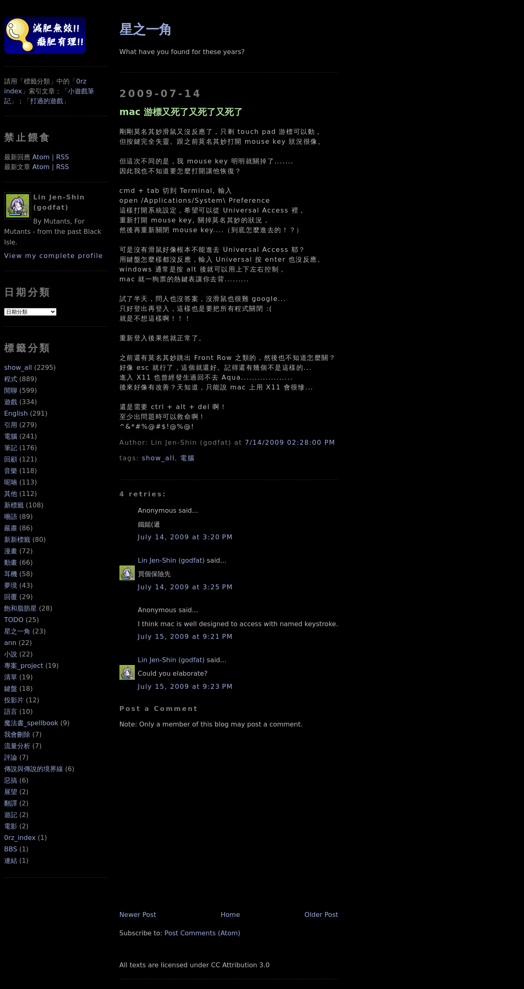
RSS (62, 157)
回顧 (10, 459)
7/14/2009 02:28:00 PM (290, 442)
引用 (10, 425)
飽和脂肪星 (20, 608)
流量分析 (17, 746)
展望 (10, 792)
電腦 (10, 436)
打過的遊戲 (46, 101)
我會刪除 (17, 734)
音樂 (10, 471)
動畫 (10, 562)
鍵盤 (10, 689)
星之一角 (17, 631)
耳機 (10, 574)
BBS (10, 849)
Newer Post (138, 915)
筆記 (10, 448)
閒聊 (10, 390)
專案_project (23, 666)
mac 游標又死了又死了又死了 (181, 111)
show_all (18, 367)
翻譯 (10, 803)
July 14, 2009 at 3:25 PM (185, 587)
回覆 (10, 597)
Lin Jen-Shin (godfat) (171, 560)
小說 (10, 654)
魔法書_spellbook (31, 723)
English (16, 413)
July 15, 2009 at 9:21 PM (185, 636)
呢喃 (10, 482)
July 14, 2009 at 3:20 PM (185, 537)
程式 (10, 379)
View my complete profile (53, 256)
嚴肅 (10, 528)
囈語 (10, 517)
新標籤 (14, 505)
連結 (10, 861)
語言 (10, 711)
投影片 (14, 700)
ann (10, 643)
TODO (13, 620)
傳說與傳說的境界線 (33, 769)
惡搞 (10, 780)
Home (230, 915)
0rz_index (20, 838)
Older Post (321, 915)
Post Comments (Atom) (202, 933)
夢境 (10, 585)
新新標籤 (17, 539)
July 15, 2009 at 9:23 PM (185, 686)
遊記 (10, 815)
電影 (10, 826)
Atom (41, 157)
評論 (10, 757)
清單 (10, 677)
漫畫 (10, 551)
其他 (10, 494)
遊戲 (10, 402)
